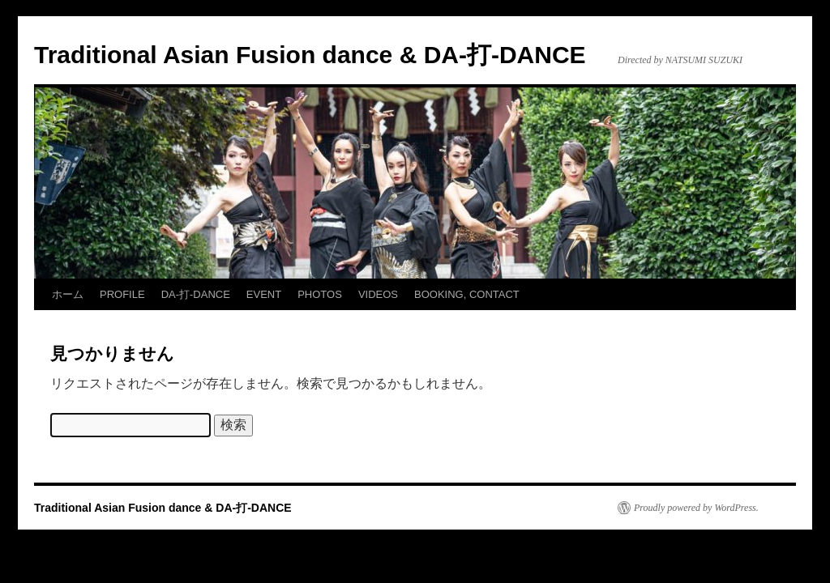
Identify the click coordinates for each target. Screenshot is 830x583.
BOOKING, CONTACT (467, 294)
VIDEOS (378, 294)
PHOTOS (319, 294)
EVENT (263, 294)
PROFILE (122, 294)
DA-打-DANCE (195, 294)
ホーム (67, 294)
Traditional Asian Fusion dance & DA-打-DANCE (310, 54)
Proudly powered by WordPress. (696, 507)
